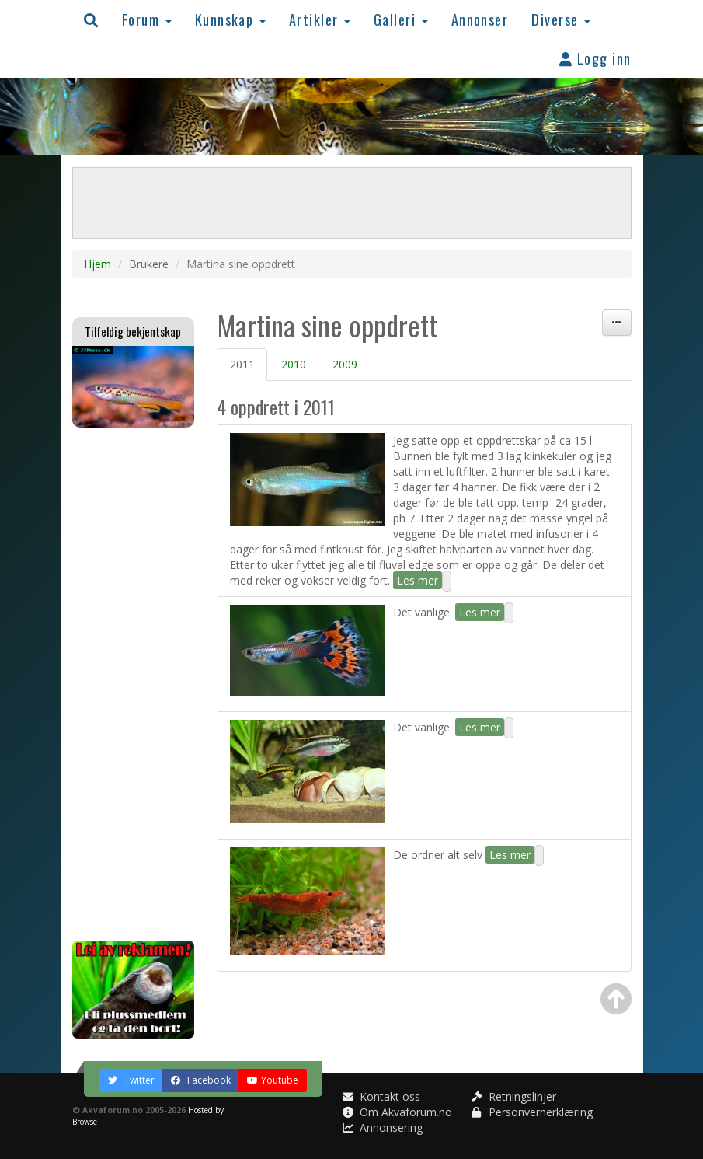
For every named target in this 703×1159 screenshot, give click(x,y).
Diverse (560, 19)
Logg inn (595, 57)
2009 (344, 364)
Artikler (319, 19)
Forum (147, 19)
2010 (293, 364)
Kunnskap (230, 19)
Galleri (401, 19)
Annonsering (383, 1127)
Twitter (131, 1080)
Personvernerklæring (532, 1112)
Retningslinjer (514, 1096)
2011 (242, 364)
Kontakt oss (381, 1096)
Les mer (417, 580)
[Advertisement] (133, 684)
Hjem (97, 264)
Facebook (201, 1080)
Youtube (272, 1080)
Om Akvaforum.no (397, 1112)
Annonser (480, 19)
